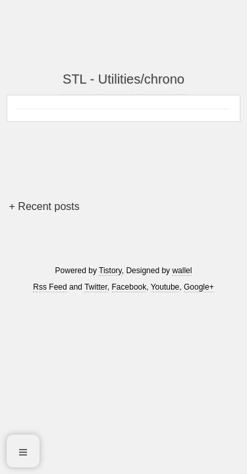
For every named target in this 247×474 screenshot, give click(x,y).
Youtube (165, 287)
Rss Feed (50, 287)
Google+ (199, 287)
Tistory (110, 270)
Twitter (95, 287)
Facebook (129, 287)
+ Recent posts (44, 206)
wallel (182, 270)
